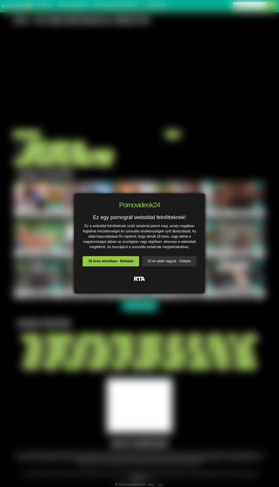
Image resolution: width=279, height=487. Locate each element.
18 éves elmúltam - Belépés (110, 261)
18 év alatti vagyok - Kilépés (169, 261)
